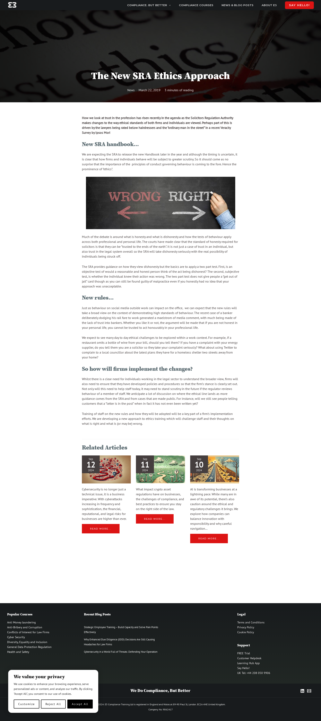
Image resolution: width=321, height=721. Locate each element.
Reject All (53, 704)
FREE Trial (243, 653)
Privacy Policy (245, 627)
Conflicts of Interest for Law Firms (28, 632)
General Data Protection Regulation (29, 647)
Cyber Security (16, 637)
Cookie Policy (245, 632)
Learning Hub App (248, 663)
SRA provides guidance (104, 267)
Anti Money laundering (21, 622)
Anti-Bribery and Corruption (24, 627)
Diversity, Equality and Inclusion (27, 642)
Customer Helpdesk (249, 658)
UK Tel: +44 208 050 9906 (253, 673)
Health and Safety (18, 652)
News (131, 90)
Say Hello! (243, 668)
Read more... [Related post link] (101, 528)
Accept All (80, 704)
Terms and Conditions (250, 622)
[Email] (309, 691)
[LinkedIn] (302, 691)
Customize (26, 704)
